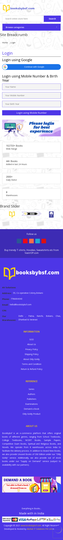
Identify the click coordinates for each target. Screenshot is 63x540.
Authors (31, 394)
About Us (31, 344)
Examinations (31, 404)
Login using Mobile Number (31, 112)
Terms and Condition (31, 364)
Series (31, 389)
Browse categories (15, 27)
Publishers (31, 399)
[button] (31, 67)
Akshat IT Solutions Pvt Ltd (39, 529)
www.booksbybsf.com (31, 525)
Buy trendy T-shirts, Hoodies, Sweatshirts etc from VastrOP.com (31, 251)
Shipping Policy (31, 354)
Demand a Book (31, 408)
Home (5, 42)
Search (52, 18)
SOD (31, 339)
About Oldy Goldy (31, 359)
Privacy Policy (31, 349)
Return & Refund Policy (31, 369)
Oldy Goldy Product (31, 413)
